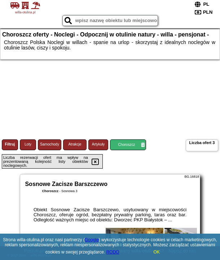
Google (92, 239)
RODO (112, 252)
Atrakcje (74, 144)
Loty (28, 144)
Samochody (49, 144)
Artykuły (98, 144)
